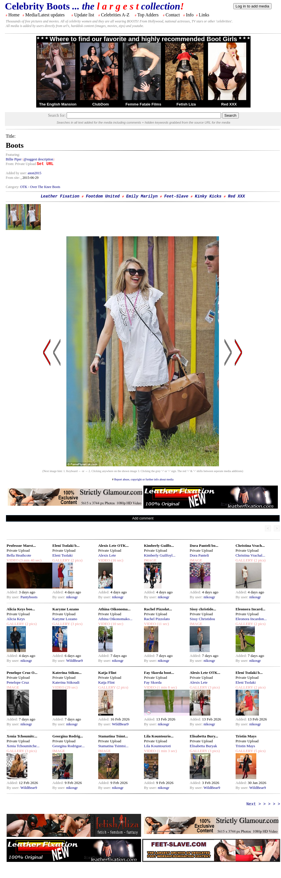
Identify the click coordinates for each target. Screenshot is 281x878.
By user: (13, 597)
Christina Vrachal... (250, 555)
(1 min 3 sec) (166, 751)
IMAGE (150, 560)
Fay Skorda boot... (159, 672)
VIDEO (12, 560)
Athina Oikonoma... (114, 609)
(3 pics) (76, 624)
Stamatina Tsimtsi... (113, 746)
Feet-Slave (176, 196)
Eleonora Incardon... (251, 619)
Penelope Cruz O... (22, 672)
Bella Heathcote (19, 555)
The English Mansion (57, 104)
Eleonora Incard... (250, 609)
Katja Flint (107, 672)
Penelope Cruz (18, 682)
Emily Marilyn (141, 196)
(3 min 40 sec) (29, 560)
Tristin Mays (246, 736)
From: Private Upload (21, 164)
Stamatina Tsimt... (113, 736)
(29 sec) (71, 687)
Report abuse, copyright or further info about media (144, 479)
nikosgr (72, 597)
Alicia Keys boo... (21, 609)
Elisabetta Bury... (204, 736)
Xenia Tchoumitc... (22, 736)
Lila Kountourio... (159, 736)
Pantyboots (28, 597)
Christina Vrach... (250, 545)
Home (14, 14)
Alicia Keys (16, 619)
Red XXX (229, 104)
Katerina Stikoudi (65, 682)
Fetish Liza (186, 104)
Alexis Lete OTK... (113, 545)
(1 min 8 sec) (166, 687)
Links (204, 14)
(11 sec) (162, 624)
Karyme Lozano (65, 609)
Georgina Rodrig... (67, 736)
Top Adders (148, 14)
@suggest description (38, 159)
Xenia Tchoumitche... (23, 746)
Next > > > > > (263, 804)
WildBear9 (74, 660)
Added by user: (17, 173)
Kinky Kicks (208, 196)
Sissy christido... (203, 609)
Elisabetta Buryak (203, 746)
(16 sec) (116, 560)
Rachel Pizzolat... (158, 609)
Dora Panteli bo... (204, 545)
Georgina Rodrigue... (68, 746)
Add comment (142, 518)
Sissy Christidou (202, 619)
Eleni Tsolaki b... (65, 545)
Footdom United (103, 196)
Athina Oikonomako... (115, 619)
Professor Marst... (21, 545)
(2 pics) (76, 560)
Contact (172, 14)
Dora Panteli (199, 555)
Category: (13, 187)
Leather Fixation (60, 196)
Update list (84, 14)
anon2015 (34, 173)
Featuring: (13, 155)
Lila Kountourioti (157, 746)
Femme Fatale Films (143, 104)
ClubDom (100, 104)
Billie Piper (14, 159)
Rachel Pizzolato (157, 619)
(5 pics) (259, 751)
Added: (13, 592)
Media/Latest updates (45, 14)
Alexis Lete (107, 555)
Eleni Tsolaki (62, 555)
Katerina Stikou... (66, 672)
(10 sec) (116, 624)
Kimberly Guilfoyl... (160, 555)
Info (190, 14)
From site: (13, 178)
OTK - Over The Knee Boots (40, 187)
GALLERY (61, 560)
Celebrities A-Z (115, 14)
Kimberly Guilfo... (159, 545)
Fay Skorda (152, 682)
